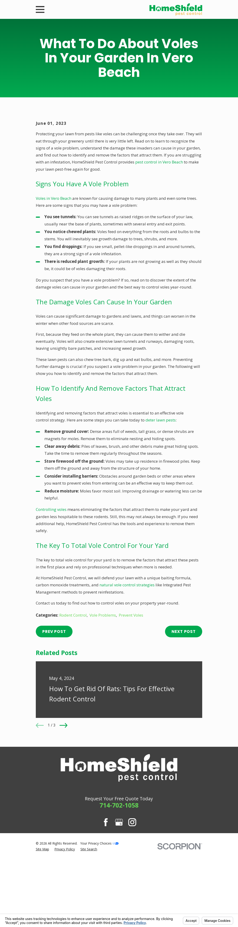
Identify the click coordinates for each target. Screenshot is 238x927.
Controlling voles (51, 588)
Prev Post (54, 710)
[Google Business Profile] (119, 901)
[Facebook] (106, 901)
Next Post (184, 710)
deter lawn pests (160, 499)
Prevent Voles (131, 694)
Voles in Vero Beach (53, 277)
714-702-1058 (119, 884)
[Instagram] (132, 901)
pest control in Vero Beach (159, 241)
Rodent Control (73, 694)
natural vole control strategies (127, 664)
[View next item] (63, 804)
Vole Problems (102, 694)
